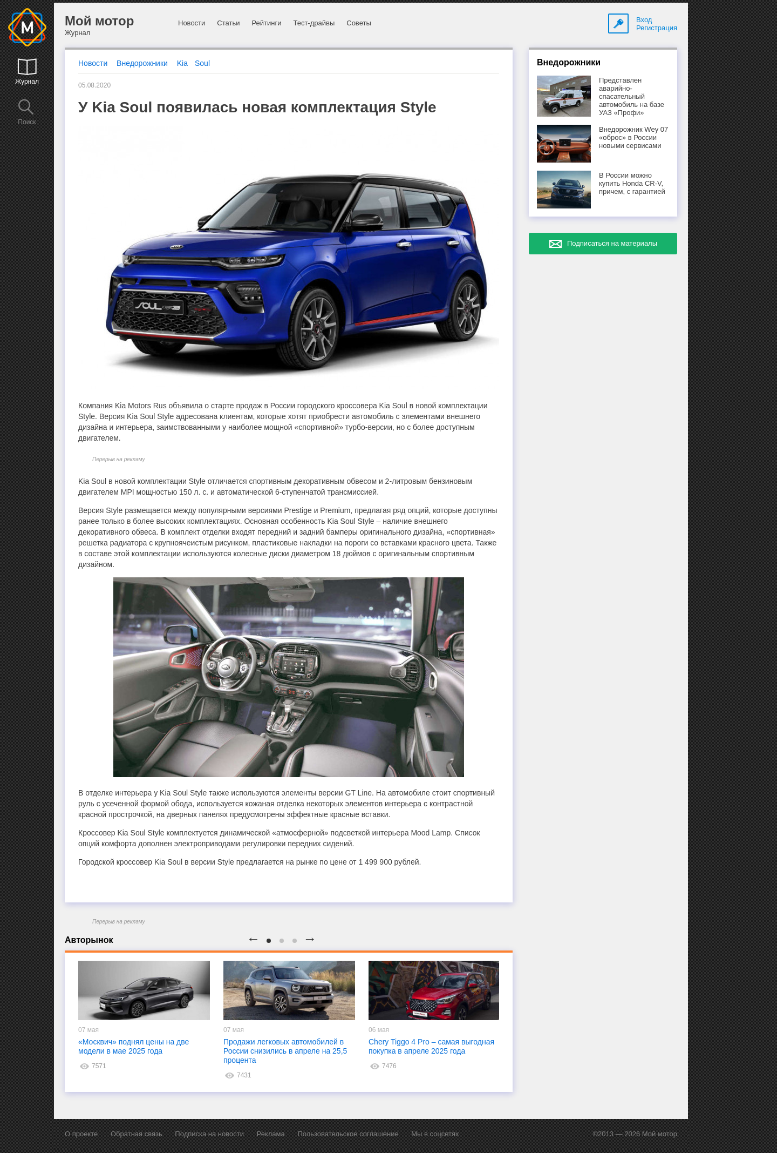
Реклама (271, 1134)
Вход (644, 20)
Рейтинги (266, 23)
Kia (182, 63)
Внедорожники (142, 63)
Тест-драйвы (314, 23)
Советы (358, 23)
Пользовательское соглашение (347, 1134)
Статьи (228, 23)
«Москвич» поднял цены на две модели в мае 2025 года (133, 1046)
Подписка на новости (209, 1134)
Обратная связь (136, 1134)
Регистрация (656, 28)
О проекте (81, 1134)
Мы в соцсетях (435, 1134)
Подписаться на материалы (612, 243)
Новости (191, 23)
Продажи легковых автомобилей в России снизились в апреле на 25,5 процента (285, 1050)
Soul (202, 63)
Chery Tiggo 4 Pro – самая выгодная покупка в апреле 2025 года (431, 1046)
